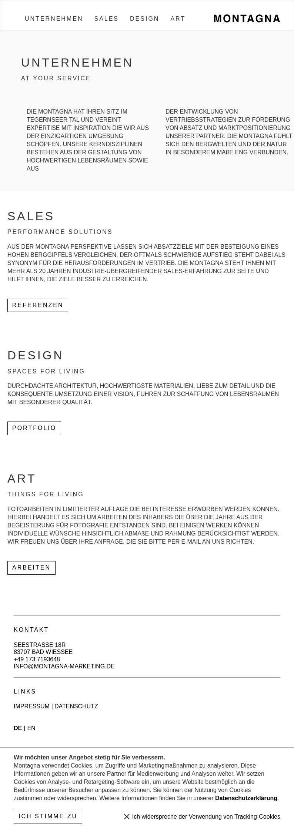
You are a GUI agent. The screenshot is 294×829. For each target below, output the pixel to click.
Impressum (32, 706)
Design (144, 19)
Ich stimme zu (48, 816)
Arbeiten (31, 567)
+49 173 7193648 (37, 659)
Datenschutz (76, 706)
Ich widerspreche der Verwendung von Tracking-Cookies (205, 816)
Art (178, 19)
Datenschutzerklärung (246, 798)
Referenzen (37, 305)
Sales (106, 19)
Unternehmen (54, 19)
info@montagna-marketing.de (64, 666)
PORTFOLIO (34, 428)
